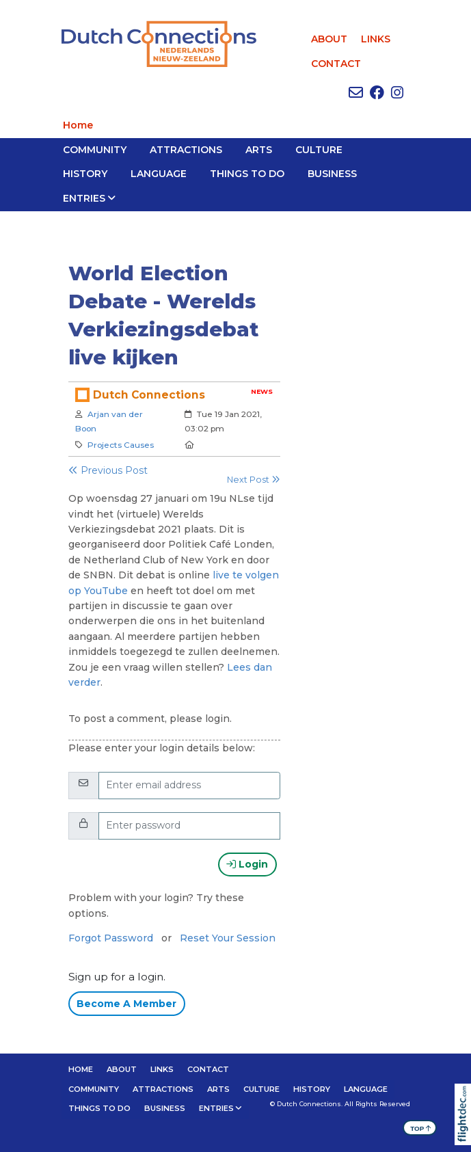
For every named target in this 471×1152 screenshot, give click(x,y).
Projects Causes (121, 445)
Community (94, 150)
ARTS (258, 150)
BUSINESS (332, 174)
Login (247, 864)
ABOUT (329, 39)
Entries (84, 198)
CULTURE (318, 150)
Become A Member (126, 1003)
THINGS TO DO (247, 174)
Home (78, 125)
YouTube (107, 591)
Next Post (253, 479)
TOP (420, 1127)
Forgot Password (110, 938)
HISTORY (85, 174)
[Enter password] (189, 826)
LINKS (375, 39)
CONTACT (336, 63)
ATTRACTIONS (186, 150)
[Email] (189, 785)
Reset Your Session (227, 938)
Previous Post (108, 470)
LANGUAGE (159, 174)
